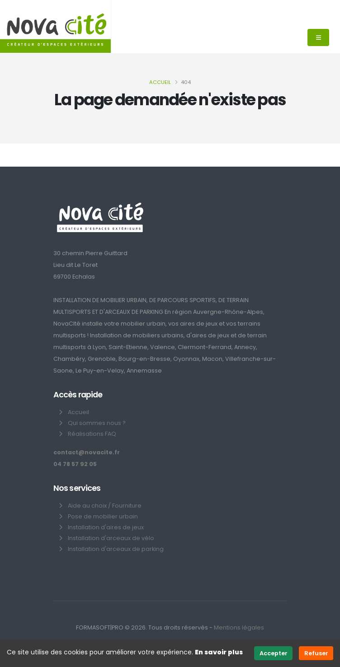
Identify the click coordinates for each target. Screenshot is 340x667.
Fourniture (127, 505)
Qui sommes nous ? (97, 423)
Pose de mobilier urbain (103, 516)
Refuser (316, 653)
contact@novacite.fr (86, 452)
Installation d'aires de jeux (106, 527)
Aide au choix (87, 505)
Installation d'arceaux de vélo (111, 538)
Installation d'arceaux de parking (116, 549)
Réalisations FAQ (92, 434)
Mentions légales (239, 627)
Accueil (160, 82)
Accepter (274, 653)
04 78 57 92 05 (75, 464)
